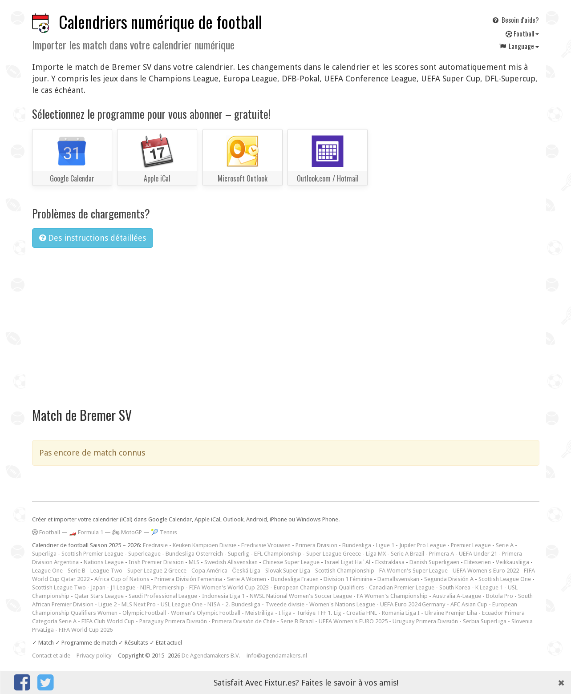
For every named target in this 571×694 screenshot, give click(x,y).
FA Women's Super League (413, 570)
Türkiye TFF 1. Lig (318, 612)
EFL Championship (277, 553)
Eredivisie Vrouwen (266, 545)
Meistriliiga (259, 612)
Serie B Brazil (297, 621)
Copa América (209, 570)
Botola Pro (499, 596)
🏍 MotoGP (127, 532)
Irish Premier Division (156, 562)
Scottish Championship (344, 570)
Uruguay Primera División (425, 621)
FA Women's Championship (392, 596)
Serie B (76, 570)
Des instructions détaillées (92, 237)
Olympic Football (144, 612)
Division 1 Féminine (348, 579)
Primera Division (316, 545)
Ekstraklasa (390, 562)
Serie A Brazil (407, 553)
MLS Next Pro (138, 604)
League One (47, 570)
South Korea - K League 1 (471, 587)
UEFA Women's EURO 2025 (353, 621)
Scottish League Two (59, 587)
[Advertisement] (285, 321)
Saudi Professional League (163, 596)
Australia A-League (457, 596)
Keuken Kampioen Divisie (204, 545)
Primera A (441, 553)
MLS (194, 562)
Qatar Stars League (99, 596)
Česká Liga (246, 570)
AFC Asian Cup (468, 604)
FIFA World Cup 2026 (86, 629)
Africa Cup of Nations (122, 579)
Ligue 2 (107, 604)
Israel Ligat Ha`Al (347, 562)
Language (518, 46)
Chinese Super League (291, 562)
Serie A (505, 545)
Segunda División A (449, 579)
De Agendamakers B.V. (211, 655)
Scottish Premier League (92, 553)
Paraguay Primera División (173, 621)
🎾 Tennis (164, 532)
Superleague (144, 553)
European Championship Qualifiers (319, 587)
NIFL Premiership (162, 587)
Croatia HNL (361, 612)
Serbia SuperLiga (484, 621)
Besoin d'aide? (515, 19)
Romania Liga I (401, 612)
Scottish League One (504, 579)
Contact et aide (51, 655)
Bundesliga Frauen (295, 579)
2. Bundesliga (242, 604)
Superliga (44, 553)
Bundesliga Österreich (194, 553)
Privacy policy (94, 655)
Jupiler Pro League (422, 545)
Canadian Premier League (401, 587)
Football (522, 33)
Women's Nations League (342, 604)
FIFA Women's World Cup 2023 (229, 587)
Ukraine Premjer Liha (451, 612)
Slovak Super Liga (287, 570)
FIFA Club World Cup (107, 621)
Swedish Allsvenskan (231, 562)
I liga (285, 612)
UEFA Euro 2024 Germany (412, 604)
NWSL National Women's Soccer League (301, 596)
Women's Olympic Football (205, 612)
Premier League (471, 545)
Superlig (238, 553)
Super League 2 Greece (156, 570)
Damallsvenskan (398, 579)
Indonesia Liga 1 (223, 596)
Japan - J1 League (113, 587)
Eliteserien (477, 562)
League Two (106, 570)
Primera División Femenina (188, 579)
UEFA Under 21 (478, 553)
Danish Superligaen (434, 562)
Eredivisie (155, 545)
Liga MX (376, 553)
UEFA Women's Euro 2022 (486, 570)
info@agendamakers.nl (277, 655)
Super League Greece (333, 553)
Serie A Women (246, 579)
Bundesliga (356, 545)
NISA (213, 604)
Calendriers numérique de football (160, 21)
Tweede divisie (284, 604)
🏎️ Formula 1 (86, 532)
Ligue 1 (385, 545)
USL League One (181, 604)
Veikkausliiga (512, 562)
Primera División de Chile (243, 621)
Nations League (104, 562)
